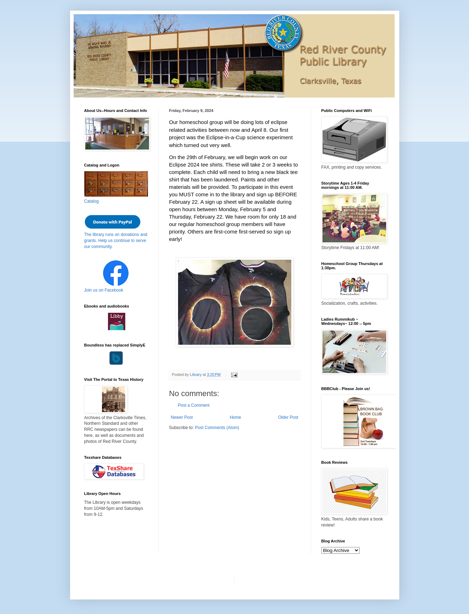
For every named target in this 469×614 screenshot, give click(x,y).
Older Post (288, 417)
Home (235, 417)
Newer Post (182, 417)
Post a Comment (194, 405)
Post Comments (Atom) (217, 427)
